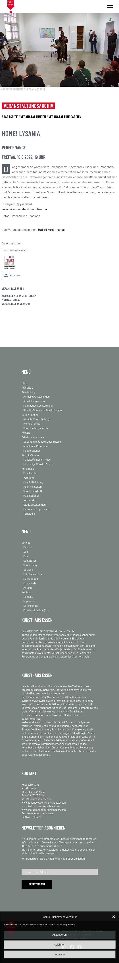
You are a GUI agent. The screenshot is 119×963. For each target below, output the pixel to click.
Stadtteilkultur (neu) (34, 504)
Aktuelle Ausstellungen (36, 396)
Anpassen (59, 954)
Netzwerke (29, 500)
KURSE (26, 432)
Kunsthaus (28, 468)
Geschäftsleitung (33, 482)
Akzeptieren (59, 934)
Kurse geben (30, 578)
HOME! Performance (51, 229)
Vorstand (28, 477)
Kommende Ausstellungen (38, 405)
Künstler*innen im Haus (37, 459)
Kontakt (26, 592)
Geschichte (30, 473)
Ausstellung (28, 392)
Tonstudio (29, 513)
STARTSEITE (10, 117)
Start (24, 383)
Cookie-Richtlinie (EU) (36, 610)
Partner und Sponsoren (36, 509)
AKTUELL (27, 387)
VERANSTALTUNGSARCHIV (65, 117)
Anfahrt (27, 587)
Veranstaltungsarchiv (16, 303)
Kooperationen (32, 450)
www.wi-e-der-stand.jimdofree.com (25, 209)
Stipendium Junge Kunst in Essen (42, 441)
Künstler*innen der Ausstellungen (42, 410)
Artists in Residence (33, 437)
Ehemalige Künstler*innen (38, 464)
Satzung (28, 569)
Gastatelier (29, 560)
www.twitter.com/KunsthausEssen (42, 806)
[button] (113, 917)
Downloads (29, 583)
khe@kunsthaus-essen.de (37, 799)
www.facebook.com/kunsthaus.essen (44, 802)
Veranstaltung (30, 414)
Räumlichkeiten (32, 486)
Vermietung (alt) (32, 491)
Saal (25, 551)
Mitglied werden (32, 574)
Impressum (29, 601)
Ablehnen (59, 944)
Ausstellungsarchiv (34, 401)
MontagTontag (11, 299)
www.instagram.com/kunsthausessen (44, 809)
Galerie (27, 547)
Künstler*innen (30, 455)
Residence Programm (35, 446)
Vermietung (30, 565)
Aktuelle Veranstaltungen (19, 295)
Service (26, 542)
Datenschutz (30, 605)
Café (26, 556)
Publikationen (31, 495)
